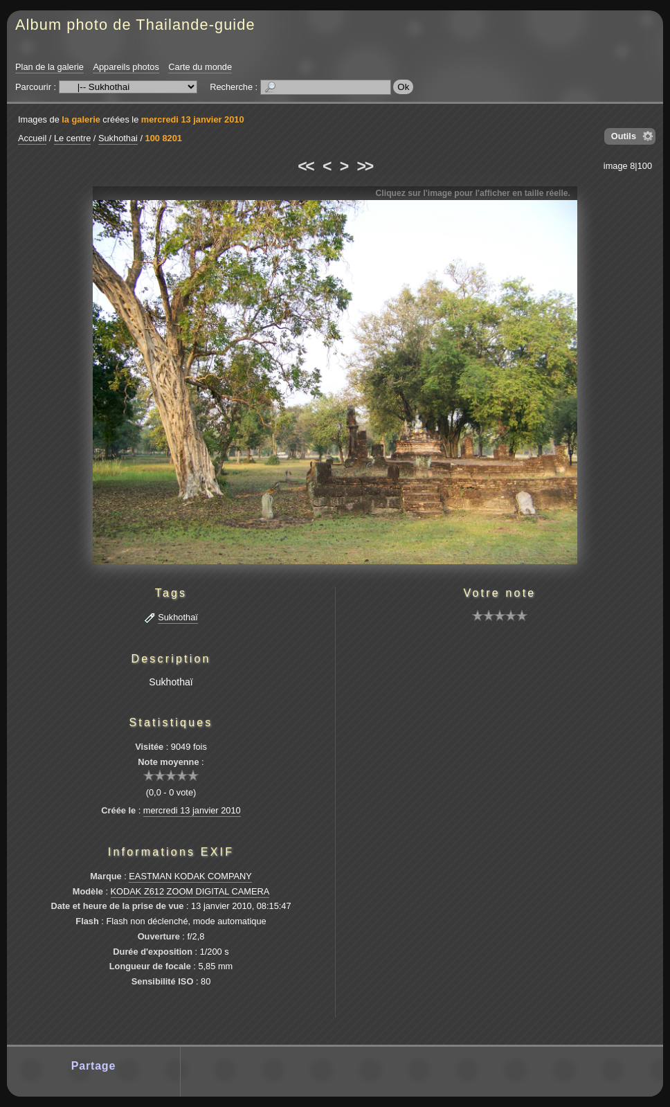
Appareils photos (126, 67)
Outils (623, 136)
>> (364, 166)
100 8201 (163, 138)
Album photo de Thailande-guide (135, 24)
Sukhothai (118, 138)
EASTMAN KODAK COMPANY (190, 876)
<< (305, 166)
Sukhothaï (178, 617)
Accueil (32, 138)
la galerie (81, 119)
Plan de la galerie (49, 67)
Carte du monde (200, 67)
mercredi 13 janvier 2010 (192, 119)
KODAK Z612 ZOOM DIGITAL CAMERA (190, 891)
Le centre (72, 138)
